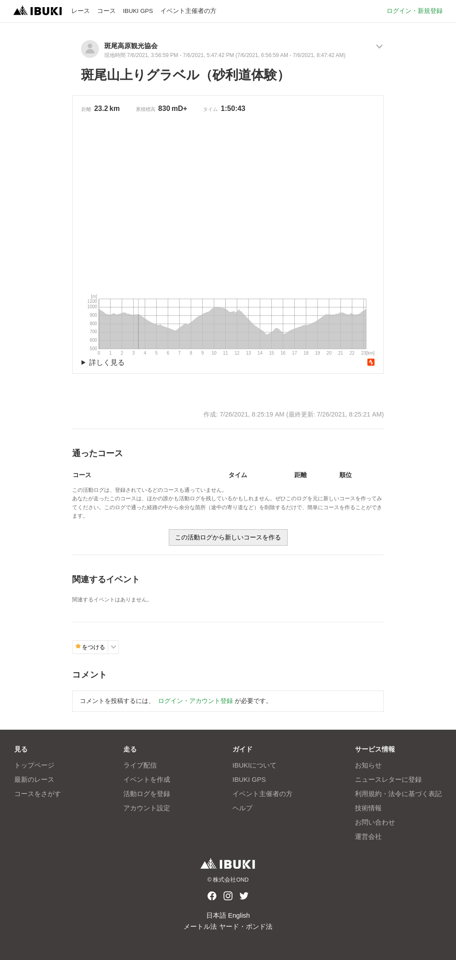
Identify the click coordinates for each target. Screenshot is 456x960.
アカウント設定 (146, 808)
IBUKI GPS (138, 11)
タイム (210, 109)
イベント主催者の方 (188, 11)
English (239, 915)
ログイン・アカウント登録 (195, 701)
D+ (182, 108)
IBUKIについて (254, 765)
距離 (86, 109)
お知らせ (368, 765)
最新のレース (34, 779)
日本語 (216, 915)
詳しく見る (107, 362)
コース (106, 11)
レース (80, 11)
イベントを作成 (146, 779)
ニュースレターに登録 (388, 779)
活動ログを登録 (146, 793)
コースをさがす (37, 793)
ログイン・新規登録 (415, 11)
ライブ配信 (140, 765)
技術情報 (368, 808)
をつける (90, 646)
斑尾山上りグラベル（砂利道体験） (185, 75)
